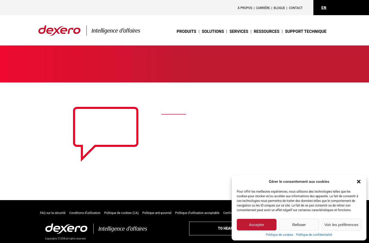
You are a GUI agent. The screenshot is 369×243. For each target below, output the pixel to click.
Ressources (267, 31)
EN (323, 8)
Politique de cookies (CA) (121, 213)
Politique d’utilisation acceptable (197, 213)
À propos (245, 8)
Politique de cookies (279, 235)
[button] (358, 181)
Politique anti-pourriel (156, 213)
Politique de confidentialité (314, 235)
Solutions (216, 31)
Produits (190, 31)
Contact (296, 8)
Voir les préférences (341, 224)
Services (240, 31)
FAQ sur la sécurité (53, 213)
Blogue (279, 8)
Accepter (256, 224)
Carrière (263, 8)
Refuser (299, 224)
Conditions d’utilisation (84, 213)
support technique (305, 31)
